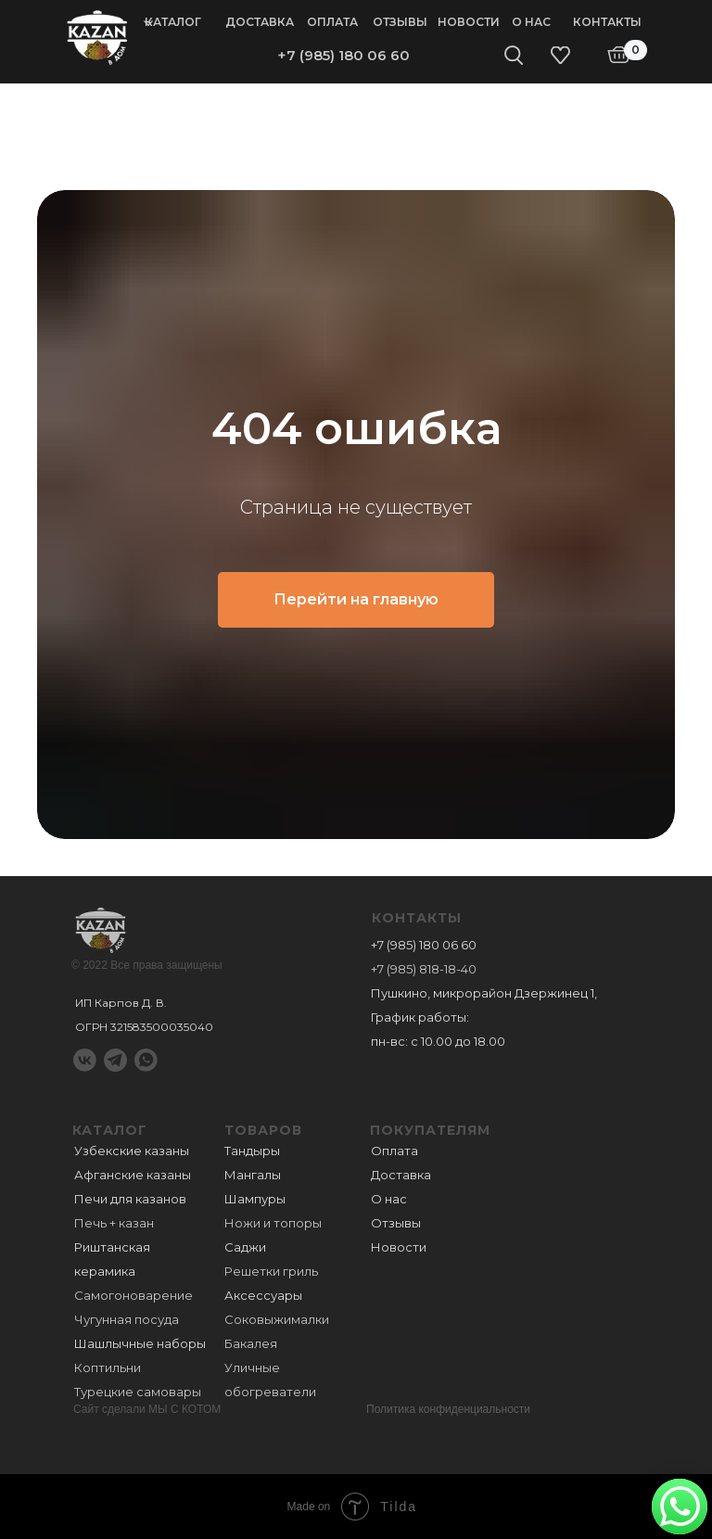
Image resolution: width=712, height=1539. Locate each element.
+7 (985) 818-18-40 (424, 968)
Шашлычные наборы (140, 1343)
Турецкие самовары (137, 1391)
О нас (531, 22)
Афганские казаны (132, 1174)
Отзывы (400, 22)
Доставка (259, 22)
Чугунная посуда (126, 1319)
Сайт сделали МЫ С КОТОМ (147, 1409)
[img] (97, 36)
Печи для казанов (130, 1198)
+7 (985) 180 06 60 (343, 55)
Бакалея (250, 1343)
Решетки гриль (271, 1271)
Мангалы (252, 1174)
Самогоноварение (133, 1295)
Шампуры (255, 1198)
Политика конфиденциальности (448, 1409)
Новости (469, 22)
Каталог (173, 22)
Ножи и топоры (273, 1222)
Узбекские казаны (131, 1150)
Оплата (332, 22)
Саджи (245, 1247)
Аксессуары (263, 1295)
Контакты (607, 22)
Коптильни (107, 1367)
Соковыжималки (276, 1319)
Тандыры (252, 1150)
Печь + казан (114, 1222)
